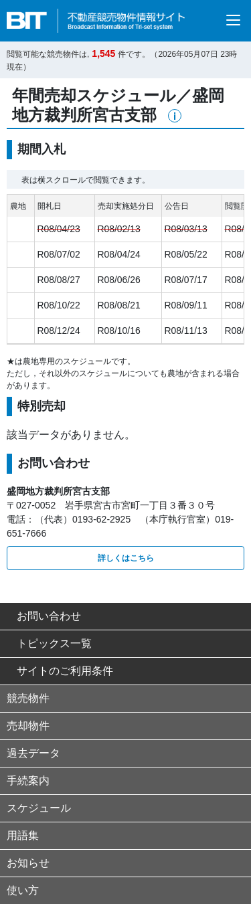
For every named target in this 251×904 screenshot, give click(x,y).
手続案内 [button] (28, 780)
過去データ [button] (33, 753)
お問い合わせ (44, 616)
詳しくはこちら (126, 558)
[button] (175, 115)
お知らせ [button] (28, 863)
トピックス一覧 (49, 643)
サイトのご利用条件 (60, 670)
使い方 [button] (23, 890)
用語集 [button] (23, 835)
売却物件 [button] (28, 725)
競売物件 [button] (28, 698)
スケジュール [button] (39, 808)
